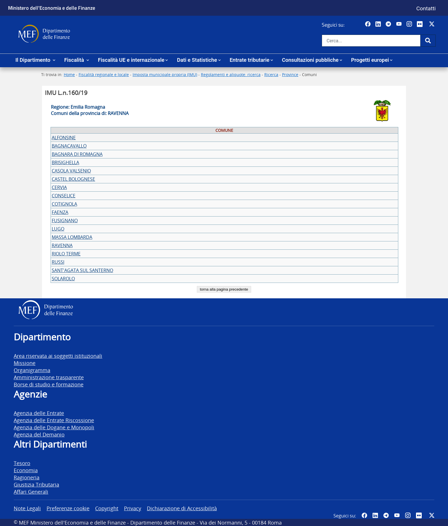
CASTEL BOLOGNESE (73, 179)
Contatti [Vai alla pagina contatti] (426, 8)
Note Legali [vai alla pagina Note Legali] (27, 508)
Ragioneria (26, 477)
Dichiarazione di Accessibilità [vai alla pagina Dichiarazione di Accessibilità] (182, 508)
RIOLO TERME (66, 254)
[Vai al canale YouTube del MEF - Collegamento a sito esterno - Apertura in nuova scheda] (399, 24)
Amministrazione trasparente (49, 377)
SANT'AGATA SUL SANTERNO (82, 270)
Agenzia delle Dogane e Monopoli (54, 427)
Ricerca (271, 74)
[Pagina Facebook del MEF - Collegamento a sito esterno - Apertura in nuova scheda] (368, 24)
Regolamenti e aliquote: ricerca (231, 74)
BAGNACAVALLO (69, 146)
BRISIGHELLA (65, 162)
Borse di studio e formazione (48, 384)
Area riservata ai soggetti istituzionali (58, 355)
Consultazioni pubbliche (310, 60)
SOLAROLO (63, 278)
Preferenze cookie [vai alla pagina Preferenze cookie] (68, 508)
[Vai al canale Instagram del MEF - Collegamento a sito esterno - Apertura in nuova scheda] (410, 24)
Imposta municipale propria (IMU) (165, 74)
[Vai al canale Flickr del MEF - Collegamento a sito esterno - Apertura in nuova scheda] (421, 24)
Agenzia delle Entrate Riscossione (54, 420)
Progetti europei (370, 60)
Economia (26, 470)
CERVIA (59, 187)
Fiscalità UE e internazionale (131, 60)
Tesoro (22, 463)
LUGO (58, 229)
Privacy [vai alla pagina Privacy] (132, 508)
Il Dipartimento (33, 60)
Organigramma (32, 370)
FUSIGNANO (65, 220)
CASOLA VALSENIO (71, 171)
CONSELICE (63, 195)
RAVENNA (62, 245)
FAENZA (60, 212)
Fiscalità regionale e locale (104, 74)
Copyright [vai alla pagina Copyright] (106, 508)
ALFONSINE (64, 137)
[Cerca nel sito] (371, 41)
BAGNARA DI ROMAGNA (77, 154)
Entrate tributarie (249, 60)
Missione (24, 362)
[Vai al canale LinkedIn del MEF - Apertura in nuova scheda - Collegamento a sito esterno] (378, 24)
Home (69, 74)
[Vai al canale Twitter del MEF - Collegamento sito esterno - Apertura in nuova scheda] (432, 24)
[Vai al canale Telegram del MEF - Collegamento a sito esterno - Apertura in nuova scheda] (389, 24)
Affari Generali (31, 491)
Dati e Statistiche (197, 60)
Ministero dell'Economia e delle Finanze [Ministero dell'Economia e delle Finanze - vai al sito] (51, 8)
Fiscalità (74, 60)
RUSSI (58, 262)
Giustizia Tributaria (36, 484)
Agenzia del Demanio (39, 434)
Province (290, 74)
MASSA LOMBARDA (72, 237)
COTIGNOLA (64, 204)
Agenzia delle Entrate (39, 412)
